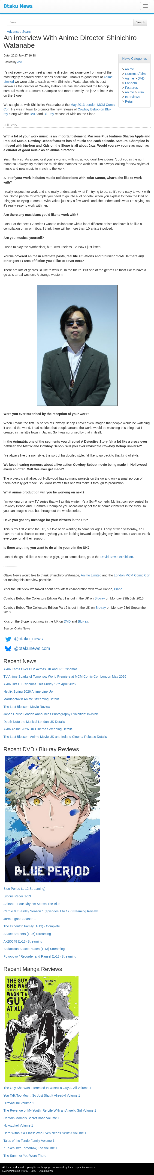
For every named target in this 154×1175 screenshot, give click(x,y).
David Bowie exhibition (116, 557)
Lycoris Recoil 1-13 (17, 896)
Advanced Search (20, 31)
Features (131, 87)
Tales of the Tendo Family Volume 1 (28, 1140)
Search (140, 22)
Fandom (131, 83)
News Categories (134, 58)
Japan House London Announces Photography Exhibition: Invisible (51, 714)
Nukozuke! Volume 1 (18, 1125)
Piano (118, 589)
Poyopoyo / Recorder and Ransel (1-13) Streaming (39, 956)
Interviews (132, 97)
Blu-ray (49, 114)
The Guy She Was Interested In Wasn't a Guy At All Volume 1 (47, 1088)
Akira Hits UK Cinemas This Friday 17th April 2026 (39, 684)
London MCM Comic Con (132, 575)
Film (141, 92)
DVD (141, 78)
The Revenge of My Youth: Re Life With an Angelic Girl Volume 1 (49, 1110)
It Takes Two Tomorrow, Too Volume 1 (30, 1148)
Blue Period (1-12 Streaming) (24, 888)
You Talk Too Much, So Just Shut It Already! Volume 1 (41, 1095)
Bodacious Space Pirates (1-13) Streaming (34, 949)
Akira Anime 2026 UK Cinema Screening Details (37, 729)
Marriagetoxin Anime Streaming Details (31, 699)
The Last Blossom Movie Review (26, 707)
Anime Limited (91, 575)
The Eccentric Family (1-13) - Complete (31, 926)
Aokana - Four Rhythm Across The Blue (31, 904)
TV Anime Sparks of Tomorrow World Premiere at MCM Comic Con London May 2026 (64, 676)
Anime (129, 69)
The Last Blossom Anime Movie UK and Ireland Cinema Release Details (55, 737)
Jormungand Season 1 (19, 919)
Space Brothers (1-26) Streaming (27, 934)
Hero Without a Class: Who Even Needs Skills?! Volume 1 (45, 1133)
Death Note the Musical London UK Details (34, 722)
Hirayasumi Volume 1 (18, 1103)
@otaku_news (28, 638)
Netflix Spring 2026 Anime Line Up (28, 691)
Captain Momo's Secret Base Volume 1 (31, 1118)
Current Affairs (135, 74)
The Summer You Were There (24, 1155)
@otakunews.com (32, 648)
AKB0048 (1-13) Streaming (22, 941)
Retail (129, 101)
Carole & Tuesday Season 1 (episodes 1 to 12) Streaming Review (50, 911)
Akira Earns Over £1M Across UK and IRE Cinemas (40, 669)
